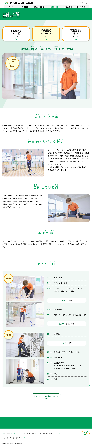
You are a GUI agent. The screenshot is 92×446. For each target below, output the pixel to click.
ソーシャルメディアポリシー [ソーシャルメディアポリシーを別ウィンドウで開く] (14, 438)
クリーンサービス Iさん (46, 33)
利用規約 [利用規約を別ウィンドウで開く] (7, 433)
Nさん (75, 33)
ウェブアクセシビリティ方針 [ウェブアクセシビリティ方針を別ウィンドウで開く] (25, 433)
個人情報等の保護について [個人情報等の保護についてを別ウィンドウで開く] (49, 433)
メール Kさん (16, 33)
